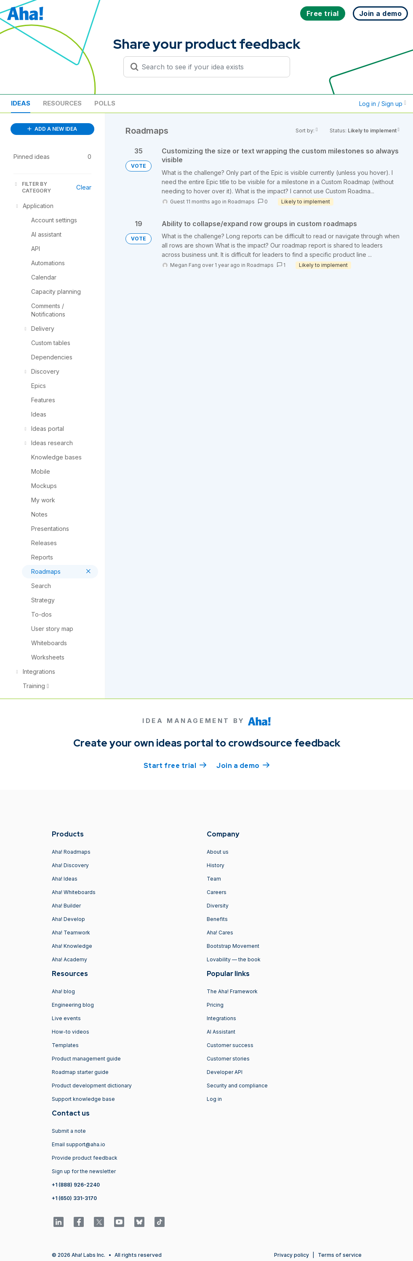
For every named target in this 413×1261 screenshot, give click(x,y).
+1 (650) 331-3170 (74, 1198)
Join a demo (242, 765)
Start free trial (175, 765)
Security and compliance (237, 1085)
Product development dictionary (92, 1085)
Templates (65, 1045)
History (215, 865)
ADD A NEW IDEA (52, 129)
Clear (83, 187)
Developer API (224, 1072)
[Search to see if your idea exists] (210, 67)
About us (218, 852)
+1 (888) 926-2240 (76, 1185)
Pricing (215, 1005)
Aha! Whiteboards (74, 892)
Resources (62, 103)
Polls (104, 103)
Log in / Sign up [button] (382, 103)
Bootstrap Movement (233, 946)
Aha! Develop (68, 919)
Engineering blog (73, 1005)
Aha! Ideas (64, 879)
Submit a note (69, 1131)
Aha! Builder (66, 905)
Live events (66, 1018)
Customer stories (228, 1058)
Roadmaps (241, 201)
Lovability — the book (234, 959)
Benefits (217, 919)
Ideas (20, 103)
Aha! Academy (69, 959)
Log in (214, 1099)
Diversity (218, 905)
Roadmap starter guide (80, 1072)
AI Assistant (221, 1032)
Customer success (230, 1045)
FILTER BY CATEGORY (32, 187)
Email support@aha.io (78, 1144)
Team (214, 879)
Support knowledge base (83, 1099)
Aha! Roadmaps (71, 852)
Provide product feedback (84, 1158)
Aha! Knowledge (72, 946)
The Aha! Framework (232, 991)
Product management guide (86, 1058)
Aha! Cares (220, 932)
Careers (216, 892)
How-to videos (70, 1032)
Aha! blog (63, 991)
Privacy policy (291, 1255)
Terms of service (340, 1255)
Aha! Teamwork (71, 932)
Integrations (221, 1018)
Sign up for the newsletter (84, 1171)
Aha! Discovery (70, 865)
